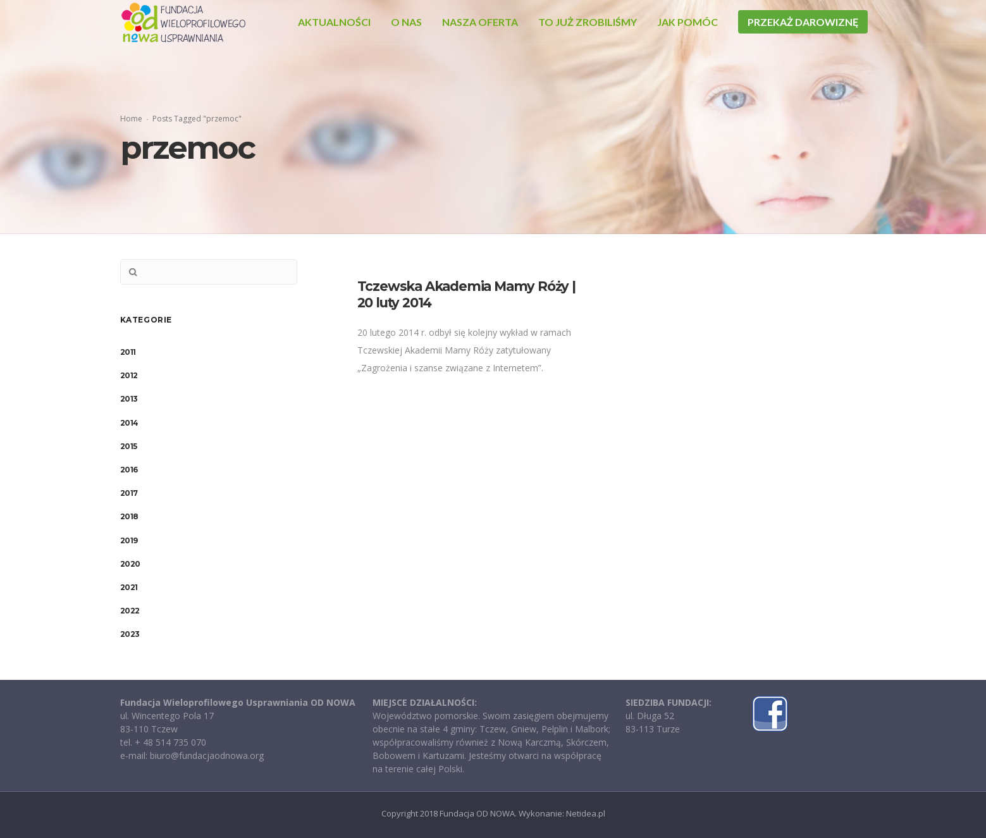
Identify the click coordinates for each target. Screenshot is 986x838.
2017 (129, 493)
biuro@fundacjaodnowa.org (207, 755)
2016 (129, 469)
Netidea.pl (585, 813)
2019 (129, 540)
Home (131, 118)
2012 (129, 375)
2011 (128, 352)
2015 (128, 446)
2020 (130, 564)
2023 (130, 634)
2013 (129, 399)
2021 (129, 587)
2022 (130, 610)
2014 (129, 423)
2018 (129, 516)
